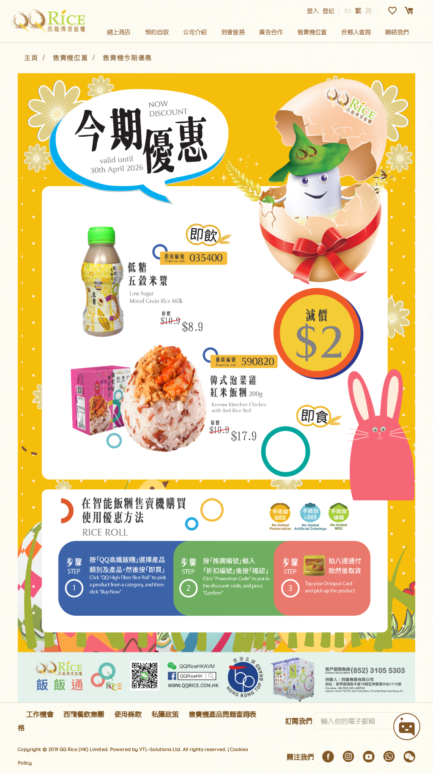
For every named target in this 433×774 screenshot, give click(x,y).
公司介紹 (195, 32)
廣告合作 (271, 32)
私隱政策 (164, 714)
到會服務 (233, 32)
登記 (328, 10)
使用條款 (127, 714)
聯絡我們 (397, 32)
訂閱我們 (298, 720)
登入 (313, 10)
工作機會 (39, 714)
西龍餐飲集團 (83, 714)
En (348, 10)
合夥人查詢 (356, 32)
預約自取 (157, 32)
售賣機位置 (312, 32)
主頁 (31, 57)
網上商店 (119, 32)
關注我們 (300, 756)
